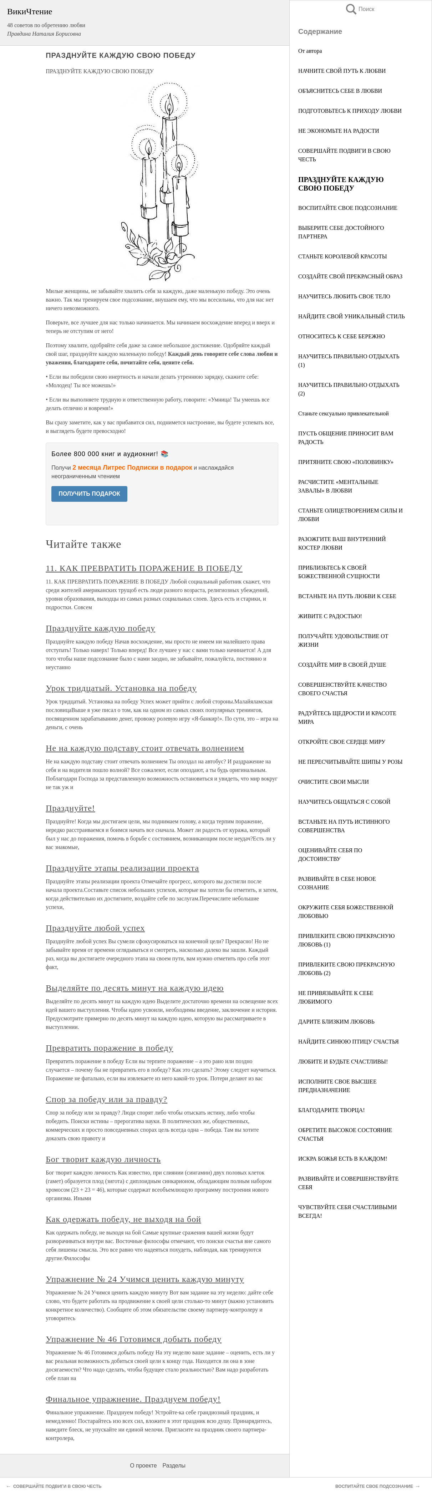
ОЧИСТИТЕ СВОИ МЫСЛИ (333, 782)
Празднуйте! (70, 808)
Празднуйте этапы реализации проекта (122, 868)
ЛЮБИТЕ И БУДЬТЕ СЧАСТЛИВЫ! (343, 1062)
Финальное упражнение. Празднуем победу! (133, 1399)
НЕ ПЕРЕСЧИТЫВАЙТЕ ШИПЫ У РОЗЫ (350, 762)
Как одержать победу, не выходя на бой (123, 1219)
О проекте (143, 1466)
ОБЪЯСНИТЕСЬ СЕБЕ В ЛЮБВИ (340, 91)
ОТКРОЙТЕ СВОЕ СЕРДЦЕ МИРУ (341, 742)
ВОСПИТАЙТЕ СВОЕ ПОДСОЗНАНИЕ (347, 208)
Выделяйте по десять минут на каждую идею (135, 988)
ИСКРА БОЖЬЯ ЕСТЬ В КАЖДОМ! (342, 1159)
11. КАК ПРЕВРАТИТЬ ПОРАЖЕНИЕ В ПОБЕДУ (144, 568)
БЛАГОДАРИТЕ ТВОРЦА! (331, 1110)
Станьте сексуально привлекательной (343, 413)
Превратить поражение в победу (109, 1047)
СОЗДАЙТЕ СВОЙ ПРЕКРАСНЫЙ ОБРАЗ (350, 276)
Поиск (360, 9)
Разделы (174, 1466)
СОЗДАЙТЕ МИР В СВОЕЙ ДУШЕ (342, 665)
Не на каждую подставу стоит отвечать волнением (145, 748)
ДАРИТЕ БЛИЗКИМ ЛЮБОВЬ (336, 1022)
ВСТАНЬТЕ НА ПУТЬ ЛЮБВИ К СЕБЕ (347, 596)
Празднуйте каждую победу (100, 628)
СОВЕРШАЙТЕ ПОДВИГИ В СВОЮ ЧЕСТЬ (57, 1486)
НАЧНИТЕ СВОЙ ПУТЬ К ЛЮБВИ (342, 71)
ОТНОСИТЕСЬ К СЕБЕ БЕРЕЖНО (341, 336)
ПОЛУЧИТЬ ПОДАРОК (89, 494)
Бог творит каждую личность (103, 1159)
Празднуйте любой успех (95, 928)
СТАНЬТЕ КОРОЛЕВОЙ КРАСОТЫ (342, 256)
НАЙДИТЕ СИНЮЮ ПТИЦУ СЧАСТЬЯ (348, 1042)
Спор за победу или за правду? (106, 1099)
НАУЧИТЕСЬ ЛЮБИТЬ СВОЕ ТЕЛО (344, 296)
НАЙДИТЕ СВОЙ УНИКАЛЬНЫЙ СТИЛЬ (351, 316)
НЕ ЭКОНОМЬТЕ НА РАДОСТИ (338, 131)
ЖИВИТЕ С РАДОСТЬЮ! (330, 616)
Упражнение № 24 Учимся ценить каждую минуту (145, 1279)
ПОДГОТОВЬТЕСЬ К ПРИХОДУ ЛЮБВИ (350, 111)
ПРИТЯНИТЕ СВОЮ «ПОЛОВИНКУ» (345, 462)
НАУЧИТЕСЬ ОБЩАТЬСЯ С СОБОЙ (344, 802)
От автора (310, 51)
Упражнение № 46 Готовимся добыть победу (134, 1339)
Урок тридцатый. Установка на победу (121, 688)
